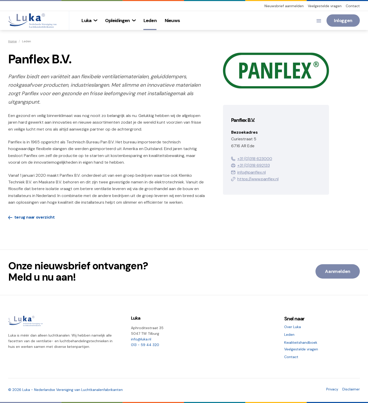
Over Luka (292, 327)
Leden (289, 334)
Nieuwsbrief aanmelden (284, 6)
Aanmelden (337, 271)
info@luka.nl (141, 339)
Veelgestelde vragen (325, 6)
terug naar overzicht (31, 217)
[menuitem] (89, 20)
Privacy (332, 389)
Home (12, 41)
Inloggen (343, 20)
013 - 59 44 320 (145, 344)
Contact (353, 6)
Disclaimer (351, 389)
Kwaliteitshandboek (300, 342)
